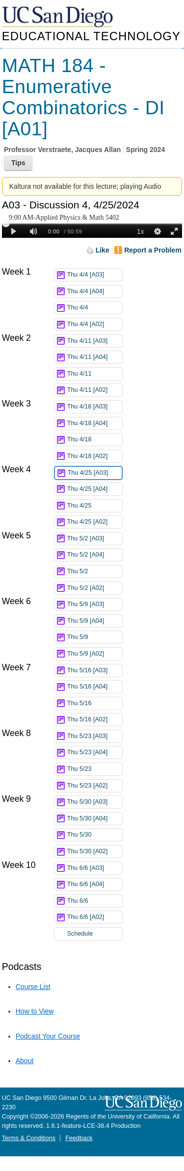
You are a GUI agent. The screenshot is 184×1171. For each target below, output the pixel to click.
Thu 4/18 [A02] (94, 456)
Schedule (80, 933)
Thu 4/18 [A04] (94, 423)
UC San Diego (58, 17)
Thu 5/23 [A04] (94, 752)
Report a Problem (153, 250)
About (25, 1061)
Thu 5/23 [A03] (94, 736)
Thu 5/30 (94, 835)
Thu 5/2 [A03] (94, 539)
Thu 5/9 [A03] (94, 604)
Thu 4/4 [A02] (94, 324)
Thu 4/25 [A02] (94, 522)
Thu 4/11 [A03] (94, 341)
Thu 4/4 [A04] (94, 291)
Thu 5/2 (94, 571)
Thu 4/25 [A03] (95, 473)
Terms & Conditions (28, 1138)
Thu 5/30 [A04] (94, 819)
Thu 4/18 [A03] (94, 407)
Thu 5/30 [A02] (94, 851)
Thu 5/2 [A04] (94, 555)
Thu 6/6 (94, 901)
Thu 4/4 (94, 308)
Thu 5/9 (94, 637)
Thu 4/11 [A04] (94, 357)
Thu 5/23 (94, 769)
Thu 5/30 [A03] (94, 802)
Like (102, 250)
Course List (33, 987)
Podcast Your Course (48, 1036)
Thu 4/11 (94, 374)
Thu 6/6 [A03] (94, 868)
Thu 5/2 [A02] (94, 588)
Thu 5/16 (94, 703)
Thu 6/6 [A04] (94, 884)
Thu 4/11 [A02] (94, 390)
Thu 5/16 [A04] (94, 687)
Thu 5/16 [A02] (94, 719)
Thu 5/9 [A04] (94, 621)
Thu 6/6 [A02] (94, 917)
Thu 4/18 (94, 439)
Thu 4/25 (94, 506)
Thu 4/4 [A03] (94, 275)
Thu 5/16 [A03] (94, 670)
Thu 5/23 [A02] (94, 786)
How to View (35, 1011)
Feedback (78, 1138)
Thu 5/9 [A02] (94, 654)
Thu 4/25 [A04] (94, 489)
